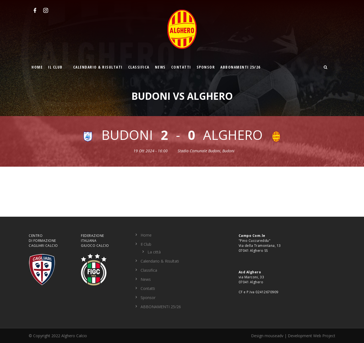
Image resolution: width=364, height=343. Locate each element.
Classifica (138, 67)
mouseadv (274, 335)
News (160, 67)
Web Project (324, 335)
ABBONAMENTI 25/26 (240, 67)
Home (37, 67)
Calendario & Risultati (98, 67)
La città (154, 252)
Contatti (181, 67)
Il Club (55, 67)
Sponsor (206, 67)
